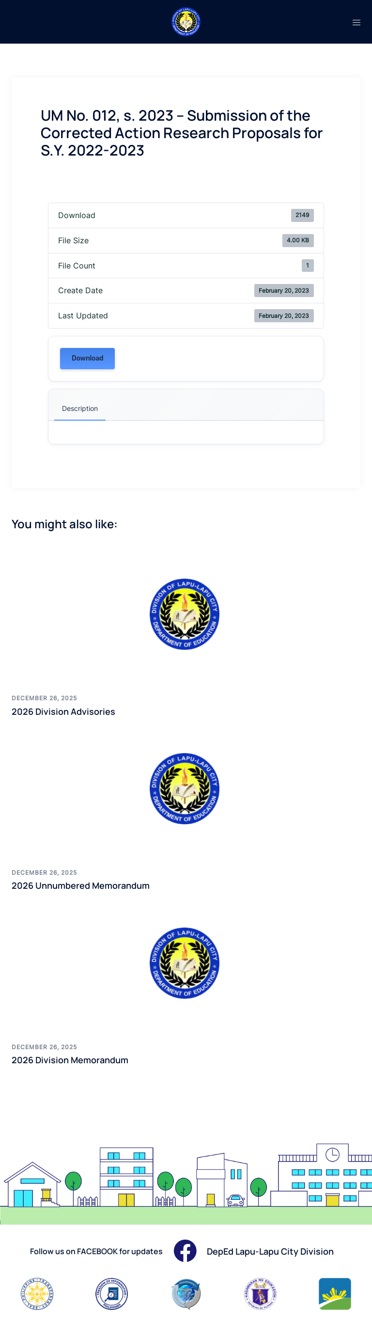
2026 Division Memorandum (70, 1060)
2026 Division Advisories (63, 711)
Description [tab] (80, 408)
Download (87, 358)
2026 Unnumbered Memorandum (81, 885)
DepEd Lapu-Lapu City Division (270, 1251)
